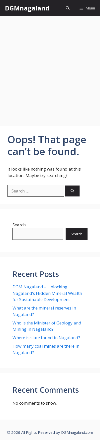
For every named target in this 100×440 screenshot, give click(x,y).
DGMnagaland (27, 8)
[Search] (72, 191)
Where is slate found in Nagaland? (46, 337)
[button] (68, 8)
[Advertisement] (50, 69)
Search (19, 225)
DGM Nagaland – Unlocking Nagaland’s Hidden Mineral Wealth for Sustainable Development (47, 293)
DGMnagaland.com (77, 432)
